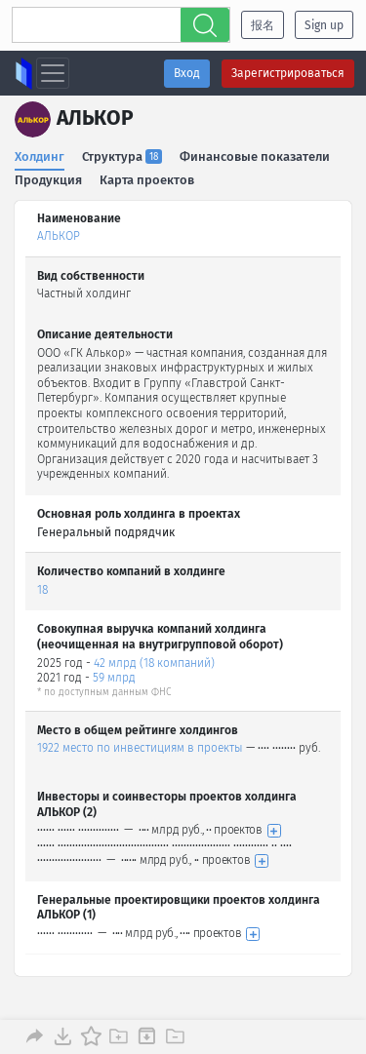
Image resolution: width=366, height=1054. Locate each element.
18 (42, 590)
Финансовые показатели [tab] (255, 156)
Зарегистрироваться (288, 73)
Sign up (324, 25)
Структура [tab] (122, 156)
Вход (187, 73)
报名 (262, 25)
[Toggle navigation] (52, 73)
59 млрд (114, 677)
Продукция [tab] (48, 180)
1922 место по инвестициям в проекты (140, 748)
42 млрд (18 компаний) (154, 663)
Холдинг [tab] (39, 156)
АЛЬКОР (58, 236)
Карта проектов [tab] (147, 180)
